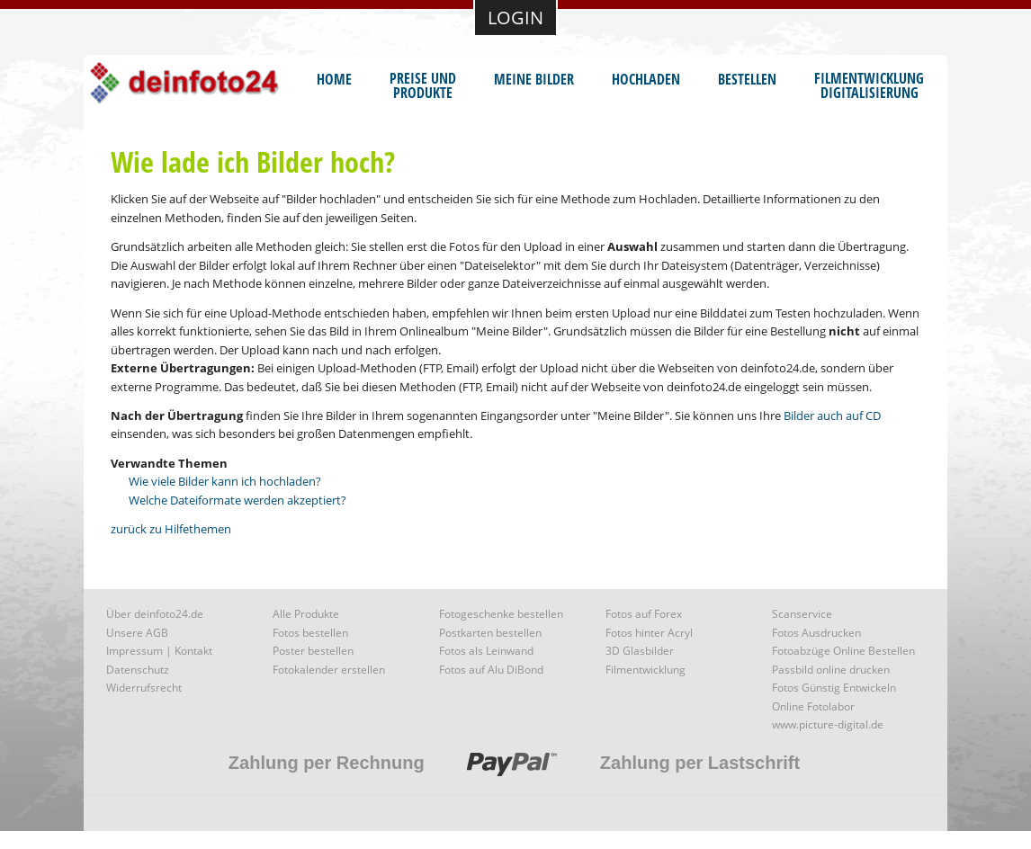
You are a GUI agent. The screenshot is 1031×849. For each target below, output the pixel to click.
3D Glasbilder (639, 650)
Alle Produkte (306, 614)
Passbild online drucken (831, 669)
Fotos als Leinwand (486, 650)
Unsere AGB (137, 632)
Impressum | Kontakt (159, 650)
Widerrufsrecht (144, 687)
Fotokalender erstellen (329, 669)
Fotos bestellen (310, 632)
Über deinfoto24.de (154, 614)
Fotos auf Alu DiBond (491, 669)
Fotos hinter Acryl (649, 632)
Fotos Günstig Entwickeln (834, 687)
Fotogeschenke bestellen (501, 614)
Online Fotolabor (813, 706)
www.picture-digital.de (827, 724)
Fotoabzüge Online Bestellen (843, 650)
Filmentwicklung (645, 669)
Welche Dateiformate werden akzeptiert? (237, 500)
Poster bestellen (313, 650)
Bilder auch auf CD (832, 415)
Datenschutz (137, 669)
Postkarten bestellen (490, 632)
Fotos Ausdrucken (816, 632)
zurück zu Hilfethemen (171, 529)
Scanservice (802, 614)
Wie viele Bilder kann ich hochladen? (225, 481)
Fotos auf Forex (643, 614)
